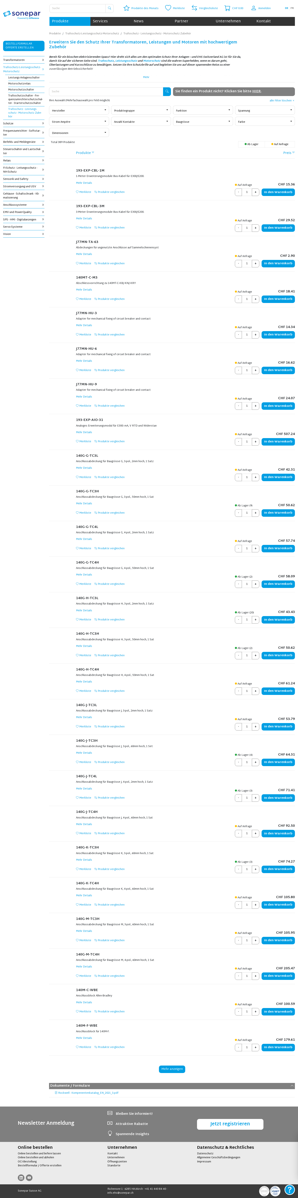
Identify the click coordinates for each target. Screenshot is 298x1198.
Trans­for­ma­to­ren (23, 60)
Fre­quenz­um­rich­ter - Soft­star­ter (23, 133)
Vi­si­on (23, 234)
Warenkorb (278, 192)
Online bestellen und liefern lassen (39, 1153)
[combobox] (79, 110)
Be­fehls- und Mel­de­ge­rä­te (23, 142)
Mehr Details (84, 183)
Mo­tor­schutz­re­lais (19, 84)
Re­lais (23, 160)
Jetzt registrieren (230, 1124)
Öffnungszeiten (117, 1161)
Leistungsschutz (126, 61)
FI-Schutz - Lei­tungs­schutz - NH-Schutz (23, 170)
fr (292, 8)
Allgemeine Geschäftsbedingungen (218, 1157)
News (138, 21)
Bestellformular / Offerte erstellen (39, 1165)
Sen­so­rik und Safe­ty (23, 179)
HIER (256, 92)
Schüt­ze (23, 123)
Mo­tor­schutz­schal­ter (21, 90)
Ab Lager (251, 144)
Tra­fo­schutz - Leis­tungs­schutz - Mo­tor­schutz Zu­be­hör (25, 113)
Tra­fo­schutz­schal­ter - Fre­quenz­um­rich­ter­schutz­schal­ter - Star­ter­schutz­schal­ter (25, 99)
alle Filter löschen (282, 100)
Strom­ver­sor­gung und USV (23, 186)
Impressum (204, 1161)
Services (100, 21)
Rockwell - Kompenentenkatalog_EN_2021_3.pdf (86, 1093)
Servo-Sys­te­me (23, 227)
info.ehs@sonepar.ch (120, 1193)
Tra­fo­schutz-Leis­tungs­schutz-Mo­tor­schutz (23, 69)
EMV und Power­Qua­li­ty (23, 212)
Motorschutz (151, 61)
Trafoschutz (106, 61)
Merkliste (83, 192)
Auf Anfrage (279, 144)
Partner (181, 21)
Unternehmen (228, 21)
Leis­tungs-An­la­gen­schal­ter (24, 78)
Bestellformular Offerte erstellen (20, 45)
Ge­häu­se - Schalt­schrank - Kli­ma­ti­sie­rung (23, 195)
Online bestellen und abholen (36, 1157)
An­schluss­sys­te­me (23, 205)
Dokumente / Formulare (172, 1086)
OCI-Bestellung (27, 1161)
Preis (287, 153)
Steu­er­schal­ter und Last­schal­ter (23, 151)
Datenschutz (205, 1153)
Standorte (113, 1165)
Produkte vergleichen (109, 192)
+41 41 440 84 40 (155, 1189)
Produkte (60, 21)
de (286, 8)
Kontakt (263, 21)
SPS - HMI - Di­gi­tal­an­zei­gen (23, 219)
